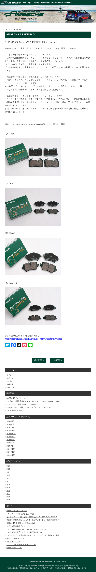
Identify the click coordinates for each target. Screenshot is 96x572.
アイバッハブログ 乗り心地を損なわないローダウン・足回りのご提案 (33, 535)
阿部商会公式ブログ (14, 548)
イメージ (10, 378)
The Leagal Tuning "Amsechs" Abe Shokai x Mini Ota (26, 529)
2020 (8, 484)
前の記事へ (39, 360)
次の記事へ (57, 360)
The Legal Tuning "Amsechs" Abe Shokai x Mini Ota (47, 3)
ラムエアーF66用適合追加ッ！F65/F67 (21, 404)
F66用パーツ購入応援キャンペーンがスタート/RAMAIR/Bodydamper (33, 401)
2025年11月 (11, 431)
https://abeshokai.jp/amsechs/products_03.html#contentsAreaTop (33, 339)
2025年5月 (11, 437)
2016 (8, 497)
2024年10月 (11, 455)
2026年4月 (11, 421)
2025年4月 (11, 440)
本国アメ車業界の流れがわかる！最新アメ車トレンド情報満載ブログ (33, 520)
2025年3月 (11, 443)
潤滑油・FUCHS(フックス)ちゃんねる (21, 523)
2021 (8, 481)
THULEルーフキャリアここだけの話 (20, 514)
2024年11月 (11, 452)
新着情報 (10, 384)
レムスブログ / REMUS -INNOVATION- (21, 545)
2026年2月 (11, 427)
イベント (10, 375)
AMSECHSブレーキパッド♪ (17, 398)
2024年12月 (11, 449)
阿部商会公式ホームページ (17, 511)
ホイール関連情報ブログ (16, 526)
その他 (9, 381)
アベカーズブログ (13, 542)
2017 (8, 494)
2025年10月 (11, 434)
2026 (8, 466)
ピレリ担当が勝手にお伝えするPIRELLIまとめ (24, 532)
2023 (8, 475)
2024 (8, 472)
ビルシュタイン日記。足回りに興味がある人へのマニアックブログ (32, 517)
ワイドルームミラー (14, 410)
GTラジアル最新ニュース (16, 538)
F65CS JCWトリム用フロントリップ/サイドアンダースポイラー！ (32, 407)
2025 (8, 469)
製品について (12, 387)
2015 (8, 500)
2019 (8, 488)
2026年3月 (11, 424)
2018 (8, 491)
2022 (8, 478)
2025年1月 (11, 446)
